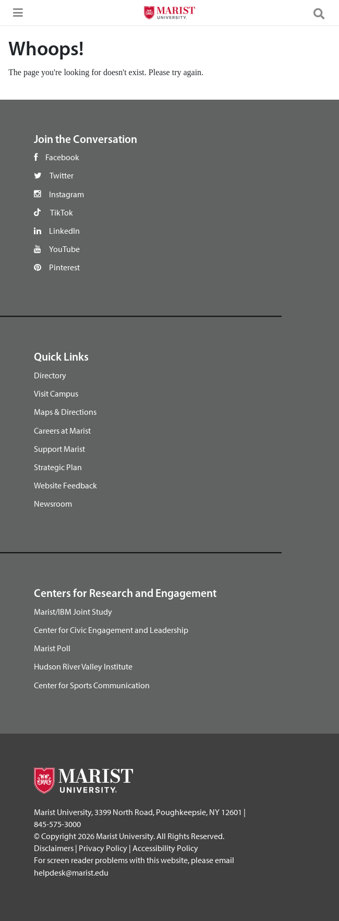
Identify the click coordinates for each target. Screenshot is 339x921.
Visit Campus (56, 393)
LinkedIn (64, 230)
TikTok (61, 212)
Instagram (66, 194)
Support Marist (59, 449)
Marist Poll (52, 648)
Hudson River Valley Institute (83, 666)
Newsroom (53, 503)
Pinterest (64, 267)
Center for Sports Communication (92, 685)
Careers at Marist (62, 430)
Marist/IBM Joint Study (73, 611)
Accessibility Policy (165, 848)
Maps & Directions (65, 411)
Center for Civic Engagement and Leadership (111, 630)
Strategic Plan (58, 467)
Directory (50, 375)
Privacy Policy (103, 848)
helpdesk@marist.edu (71, 872)
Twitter (62, 175)
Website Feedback (65, 485)
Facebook (62, 157)
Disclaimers (54, 848)
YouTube (64, 249)
